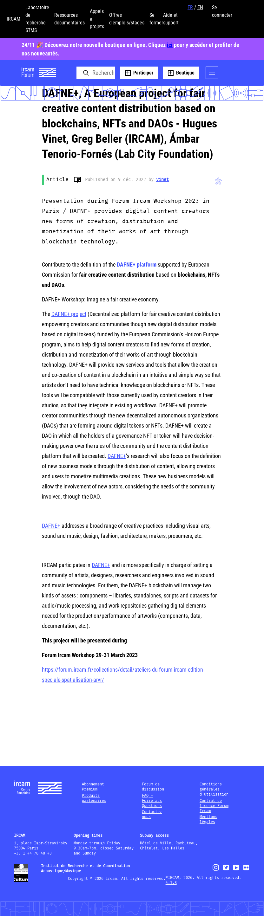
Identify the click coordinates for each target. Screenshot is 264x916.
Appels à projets (97, 18)
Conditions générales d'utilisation (214, 789)
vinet (162, 179)
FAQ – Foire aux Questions (152, 801)
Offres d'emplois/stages (126, 19)
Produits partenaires (94, 798)
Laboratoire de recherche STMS (37, 18)
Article (57, 180)
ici (170, 45)
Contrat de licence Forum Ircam (214, 806)
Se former (156, 19)
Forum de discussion (153, 786)
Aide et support (171, 19)
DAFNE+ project (68, 314)
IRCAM (13, 19)
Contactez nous (152, 814)
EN (200, 7)
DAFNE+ (117, 456)
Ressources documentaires (69, 19)
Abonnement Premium (93, 786)
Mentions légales (208, 819)
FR (190, 7)
